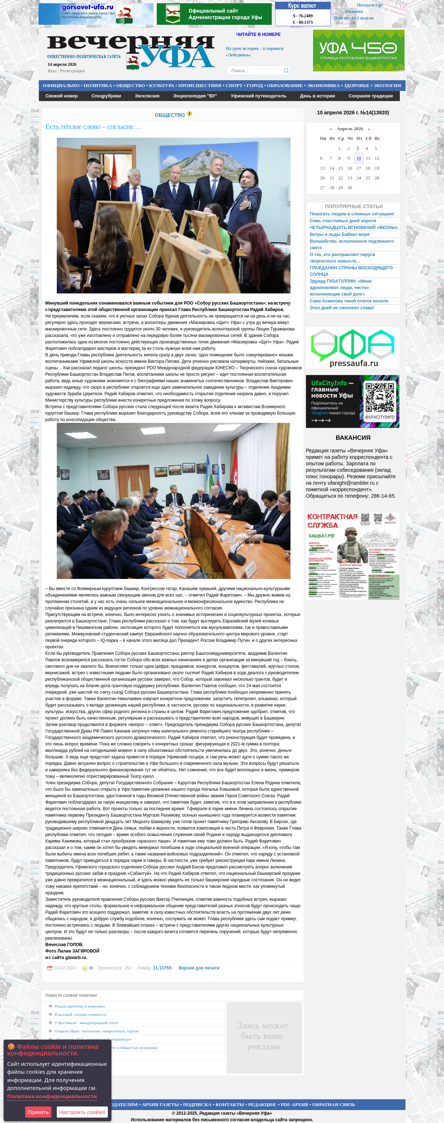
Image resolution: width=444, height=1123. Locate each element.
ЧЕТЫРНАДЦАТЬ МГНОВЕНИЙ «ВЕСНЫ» (354, 227)
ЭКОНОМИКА (323, 85)
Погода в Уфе (370, 5)
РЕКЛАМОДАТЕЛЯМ (113, 1104)
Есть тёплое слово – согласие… (93, 126)
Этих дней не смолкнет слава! (342, 307)
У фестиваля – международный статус (87, 1023)
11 (155, 968)
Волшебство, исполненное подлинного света (352, 244)
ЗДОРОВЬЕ (357, 85)
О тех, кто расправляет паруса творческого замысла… (342, 258)
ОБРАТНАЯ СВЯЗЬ (333, 1104)
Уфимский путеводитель (259, 96)
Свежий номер (62, 96)
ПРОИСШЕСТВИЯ (199, 85)
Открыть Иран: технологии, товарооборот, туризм (96, 1031)
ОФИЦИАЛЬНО (61, 85)
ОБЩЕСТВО (130, 85)
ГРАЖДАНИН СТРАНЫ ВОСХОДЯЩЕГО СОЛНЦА (351, 271)
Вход (52, 70)
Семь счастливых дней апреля (343, 220)
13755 (165, 968)
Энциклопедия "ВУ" (195, 96)
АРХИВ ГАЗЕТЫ (160, 1104)
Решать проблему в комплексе (80, 1006)
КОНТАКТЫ (230, 1104)
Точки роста (65, 1056)
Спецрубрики (106, 96)
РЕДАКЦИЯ (261, 1104)
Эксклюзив (147, 96)
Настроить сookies (82, 1112)
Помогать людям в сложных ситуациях (352, 213)
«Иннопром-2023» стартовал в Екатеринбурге (93, 1039)
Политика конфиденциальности (52, 1096)
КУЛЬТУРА (161, 85)
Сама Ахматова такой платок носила (349, 300)
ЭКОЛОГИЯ (387, 85)
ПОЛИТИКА (98, 85)
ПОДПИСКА (197, 1104)
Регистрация (72, 70)
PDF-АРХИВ (294, 1104)
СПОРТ (234, 85)
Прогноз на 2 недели (354, 17)
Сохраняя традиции (371, 96)
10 (359, 158)
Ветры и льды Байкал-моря (340, 234)
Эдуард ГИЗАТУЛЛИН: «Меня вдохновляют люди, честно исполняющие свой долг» (341, 288)
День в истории (317, 96)
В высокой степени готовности (80, 1014)
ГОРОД (255, 85)
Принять (38, 1112)
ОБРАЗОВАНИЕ (285, 85)
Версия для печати (199, 968)
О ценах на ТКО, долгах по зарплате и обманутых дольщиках (106, 1047)
